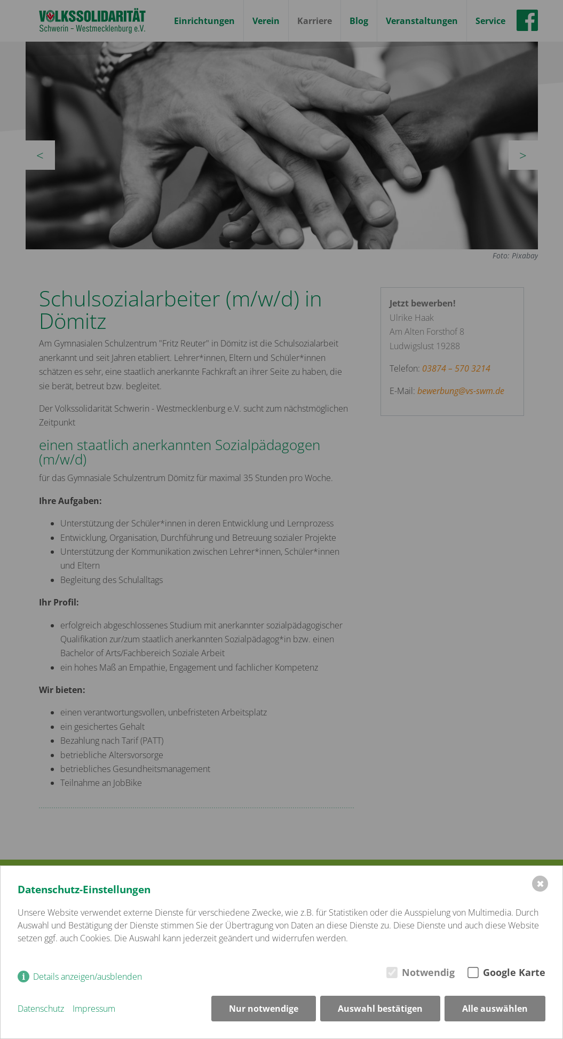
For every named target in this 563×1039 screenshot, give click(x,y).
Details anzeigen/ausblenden (87, 976)
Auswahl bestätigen (380, 1008)
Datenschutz (41, 1008)
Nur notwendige (263, 1008)
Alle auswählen (495, 1008)
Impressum (94, 1008)
